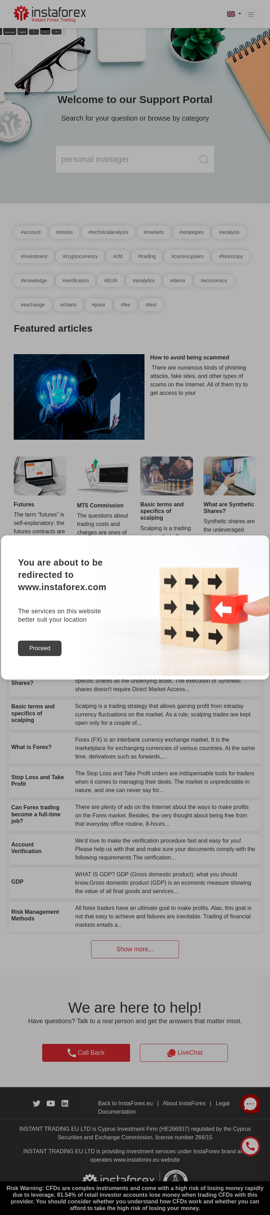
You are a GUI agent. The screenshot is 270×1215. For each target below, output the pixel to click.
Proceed (39, 648)
